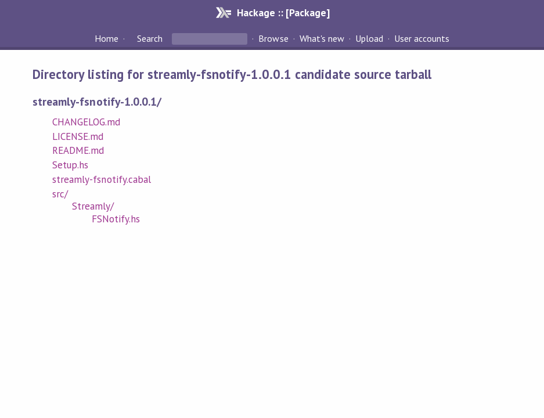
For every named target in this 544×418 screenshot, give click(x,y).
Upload (369, 38)
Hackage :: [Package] (283, 12)
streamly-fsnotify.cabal (101, 179)
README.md (78, 150)
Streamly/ (93, 206)
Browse (273, 38)
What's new (322, 38)
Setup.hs (70, 164)
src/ (60, 194)
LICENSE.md (77, 136)
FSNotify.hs (116, 218)
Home (106, 38)
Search (150, 38)
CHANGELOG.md (86, 122)
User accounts (421, 38)
